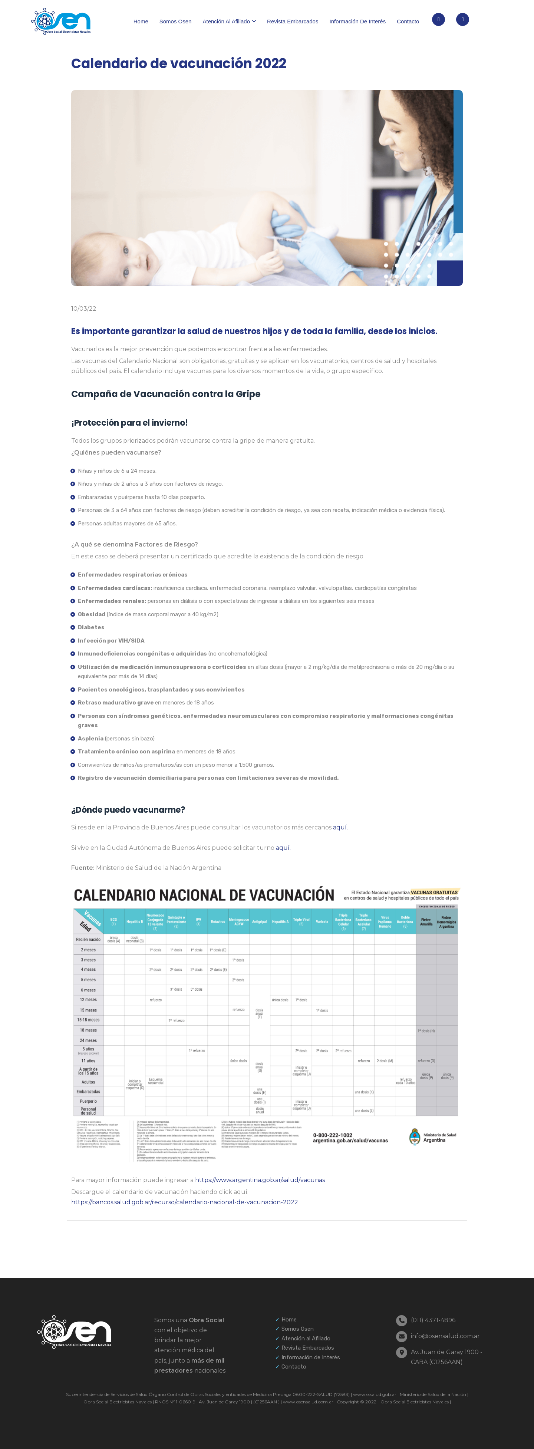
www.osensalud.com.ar (307, 1402)
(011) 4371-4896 (433, 1320)
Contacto (408, 21)
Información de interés (357, 21)
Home (141, 21)
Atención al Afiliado (305, 1338)
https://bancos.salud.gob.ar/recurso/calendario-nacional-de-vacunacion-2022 (184, 1202)
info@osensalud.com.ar (445, 1336)
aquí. (340, 827)
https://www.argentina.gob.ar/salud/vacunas (260, 1180)
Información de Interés (310, 1357)
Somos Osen (175, 21)
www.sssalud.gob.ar (374, 1394)
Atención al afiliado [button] (226, 21)
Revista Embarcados (292, 21)
